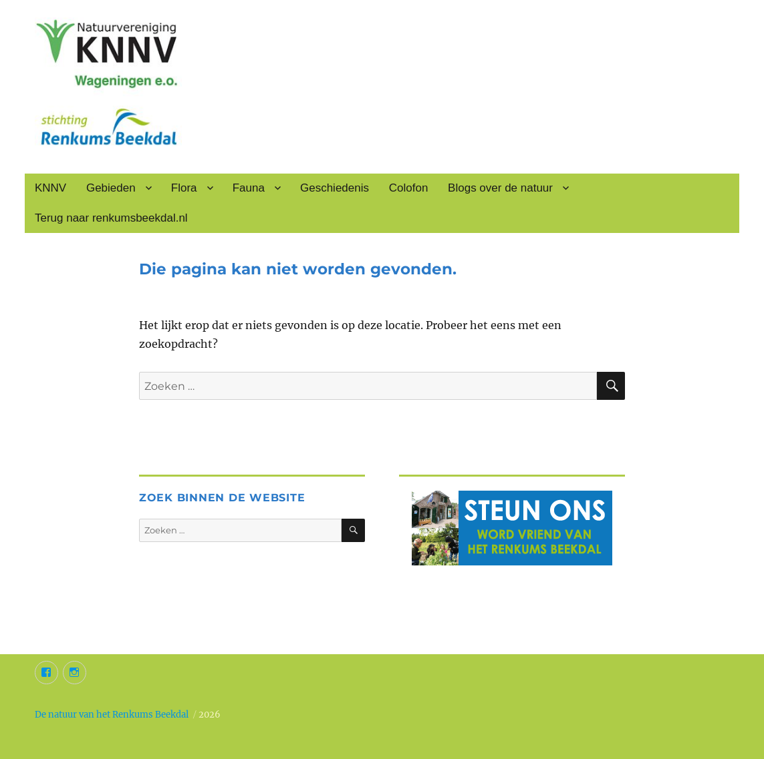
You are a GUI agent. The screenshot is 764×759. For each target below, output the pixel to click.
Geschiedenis (334, 188)
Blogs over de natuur (500, 188)
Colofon (408, 188)
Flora (184, 188)
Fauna (249, 188)
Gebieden (111, 188)
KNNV (50, 188)
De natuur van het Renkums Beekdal (111, 714)
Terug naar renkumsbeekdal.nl (111, 218)
